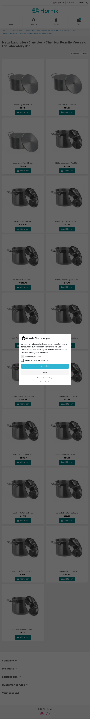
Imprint (47, 382)
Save (45, 372)
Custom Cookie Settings (45, 377)
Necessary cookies (31, 356)
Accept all (45, 366)
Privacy (42, 382)
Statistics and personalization (36, 360)
